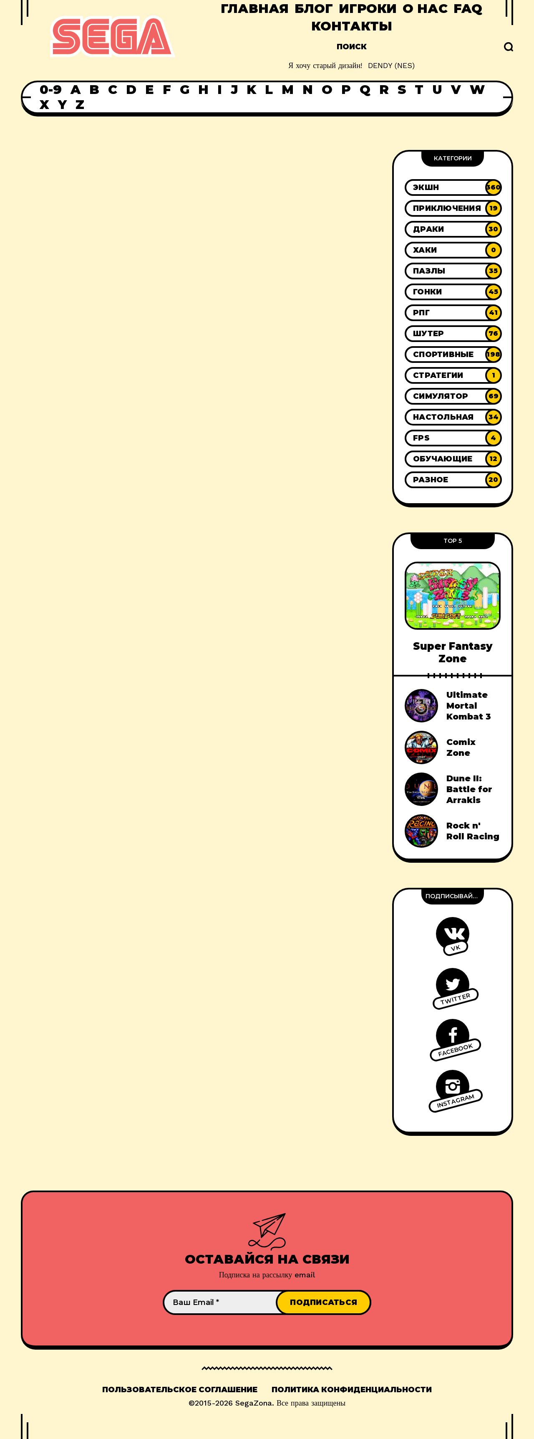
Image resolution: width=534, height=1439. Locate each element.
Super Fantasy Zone (452, 652)
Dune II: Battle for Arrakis (469, 789)
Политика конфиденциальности (352, 1389)
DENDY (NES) (391, 65)
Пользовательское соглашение (179, 1389)
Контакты (351, 26)
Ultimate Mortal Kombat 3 (468, 706)
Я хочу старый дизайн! (325, 65)
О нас (425, 8)
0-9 (51, 89)
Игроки (368, 8)
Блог (314, 8)
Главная (255, 8)
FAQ (467, 8)
